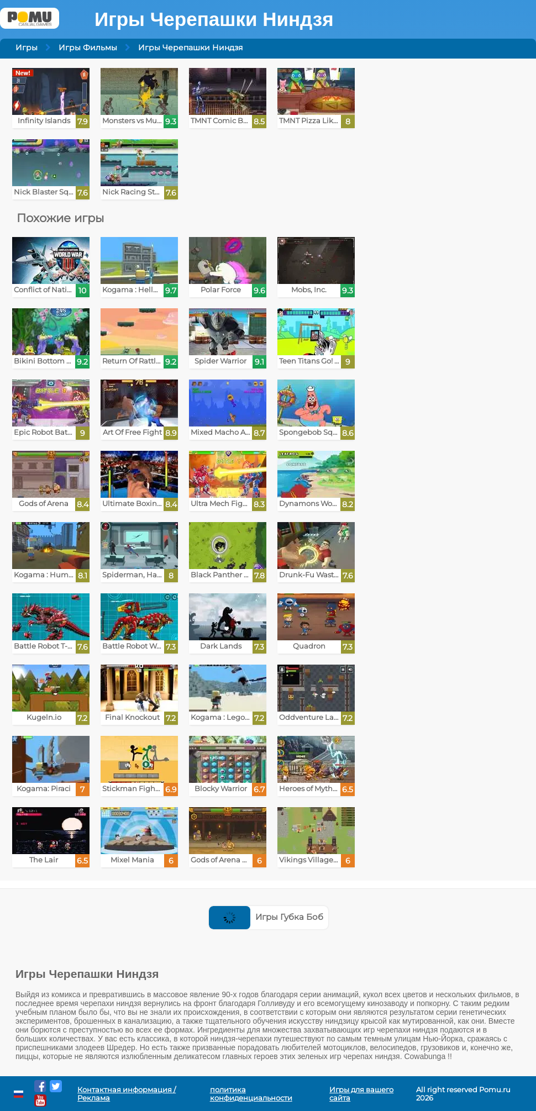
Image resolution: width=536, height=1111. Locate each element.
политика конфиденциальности (251, 1094)
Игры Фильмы (88, 47)
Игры (26, 47)
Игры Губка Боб (266, 917)
